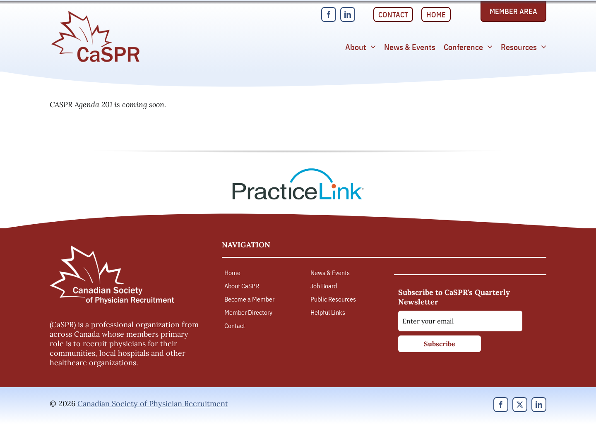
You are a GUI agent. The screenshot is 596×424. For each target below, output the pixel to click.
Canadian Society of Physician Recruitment (152, 403)
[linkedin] (347, 14)
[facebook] (328, 14)
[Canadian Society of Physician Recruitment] (95, 13)
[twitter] (519, 404)
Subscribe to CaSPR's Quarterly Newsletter (454, 297)
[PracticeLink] (298, 171)
